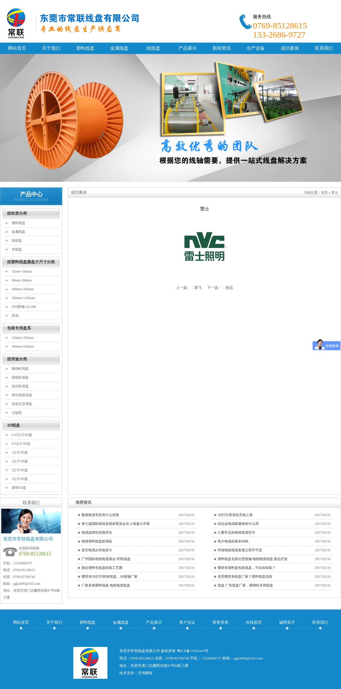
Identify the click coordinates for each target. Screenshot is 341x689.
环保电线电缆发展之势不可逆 (240, 550)
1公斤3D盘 (20, 452)
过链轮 (17, 413)
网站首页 (21, 622)
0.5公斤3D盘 (21, 444)
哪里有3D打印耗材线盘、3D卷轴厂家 (110, 577)
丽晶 (229, 287)
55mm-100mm (22, 271)
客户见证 (187, 622)
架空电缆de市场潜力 (97, 550)
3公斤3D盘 (20, 470)
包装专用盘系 (19, 328)
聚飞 (198, 287)
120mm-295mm (23, 338)
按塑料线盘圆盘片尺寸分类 (31, 262)
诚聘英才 (287, 622)
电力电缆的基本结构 (233, 541)
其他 (15, 316)
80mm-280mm (22, 280)
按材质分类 (17, 213)
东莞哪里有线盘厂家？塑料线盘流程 (245, 577)
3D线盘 (13, 425)
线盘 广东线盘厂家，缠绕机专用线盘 (245, 585)
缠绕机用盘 (20, 369)
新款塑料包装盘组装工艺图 (102, 568)
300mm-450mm (23, 289)
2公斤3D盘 (20, 461)
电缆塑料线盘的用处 (97, 541)
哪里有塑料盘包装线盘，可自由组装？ (247, 568)
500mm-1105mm (23, 298)
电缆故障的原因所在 (97, 533)
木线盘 (17, 249)
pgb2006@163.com (26, 584)
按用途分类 (17, 359)
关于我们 (54, 622)
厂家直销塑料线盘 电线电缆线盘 (106, 585)
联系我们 (320, 622)
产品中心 (31, 194)
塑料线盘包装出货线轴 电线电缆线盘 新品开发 (253, 559)
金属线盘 (18, 232)
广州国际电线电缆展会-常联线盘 (106, 559)
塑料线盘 (18, 223)
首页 (324, 193)
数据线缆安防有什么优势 (100, 515)
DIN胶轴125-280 (24, 307)
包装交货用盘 (22, 404)
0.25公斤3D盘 (22, 435)
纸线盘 (17, 241)
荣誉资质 (220, 622)
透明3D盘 (19, 488)
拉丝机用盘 (20, 386)
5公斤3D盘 (20, 479)
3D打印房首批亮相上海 (235, 515)
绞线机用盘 (20, 377)
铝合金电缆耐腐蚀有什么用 (238, 524)
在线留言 (254, 622)
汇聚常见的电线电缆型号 (236, 533)
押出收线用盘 (22, 395)
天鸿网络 (145, 673)
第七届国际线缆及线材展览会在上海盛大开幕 (116, 524)
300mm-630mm (23, 346)
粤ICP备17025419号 (192, 651)
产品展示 (154, 622)
